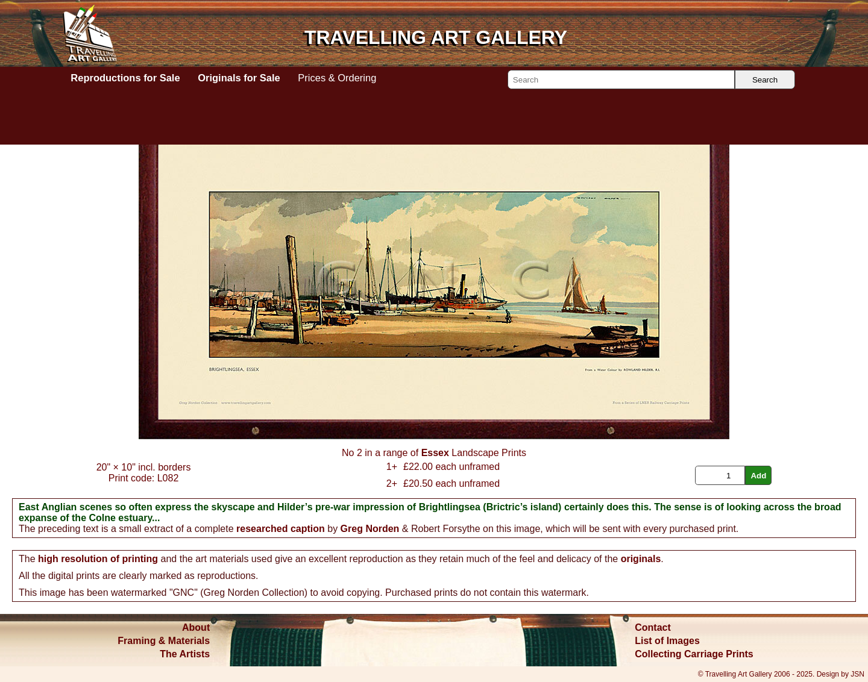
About (196, 627)
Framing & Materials (164, 641)
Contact (653, 627)
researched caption (280, 529)
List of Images (667, 641)
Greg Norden (370, 529)
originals (641, 559)
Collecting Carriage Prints (694, 654)
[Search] (621, 79)
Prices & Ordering (337, 77)
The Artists (185, 654)
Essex (435, 453)
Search (765, 79)
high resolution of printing (98, 559)
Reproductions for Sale (125, 77)
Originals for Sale (239, 77)
